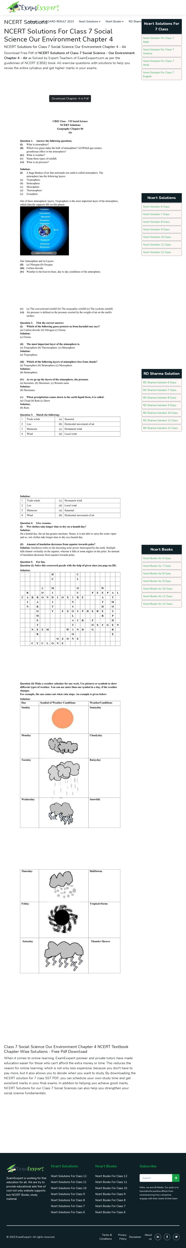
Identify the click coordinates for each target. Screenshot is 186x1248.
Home (32, 21)
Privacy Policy (122, 1237)
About (167, 21)
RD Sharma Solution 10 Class (160, 413)
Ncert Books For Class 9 (110, 1194)
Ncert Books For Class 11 (111, 1182)
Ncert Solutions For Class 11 (69, 1182)
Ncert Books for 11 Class (158, 596)
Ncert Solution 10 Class (157, 237)
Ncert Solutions (90, 21)
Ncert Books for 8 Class (157, 573)
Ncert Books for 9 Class (157, 581)
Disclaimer (135, 1237)
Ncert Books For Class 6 (110, 1212)
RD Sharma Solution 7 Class (159, 390)
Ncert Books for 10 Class (158, 588)
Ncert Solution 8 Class (156, 222)
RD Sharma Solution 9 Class (159, 405)
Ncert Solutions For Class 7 (68, 1206)
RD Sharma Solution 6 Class (159, 382)
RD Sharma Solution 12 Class (160, 428)
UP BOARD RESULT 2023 (57, 21)
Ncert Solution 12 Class (157, 252)
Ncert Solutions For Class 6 (68, 1212)
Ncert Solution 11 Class (157, 244)
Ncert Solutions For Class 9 (68, 1194)
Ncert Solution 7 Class (156, 214)
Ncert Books (115, 21)
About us (148, 1237)
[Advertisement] (71, 82)
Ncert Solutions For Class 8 (68, 1200)
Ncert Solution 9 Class (156, 229)
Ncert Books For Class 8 (110, 1200)
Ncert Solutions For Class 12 (69, 1176)
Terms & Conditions (105, 1237)
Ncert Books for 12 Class (158, 604)
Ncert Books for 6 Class (157, 558)
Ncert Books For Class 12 (111, 1176)
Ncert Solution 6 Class (156, 206)
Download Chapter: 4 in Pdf (70, 99)
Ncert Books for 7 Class (157, 566)
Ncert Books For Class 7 (110, 1206)
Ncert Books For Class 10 (111, 1188)
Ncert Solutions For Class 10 (69, 1188)
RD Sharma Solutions (143, 21)
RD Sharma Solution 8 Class (159, 397)
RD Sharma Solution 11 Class (160, 420)
